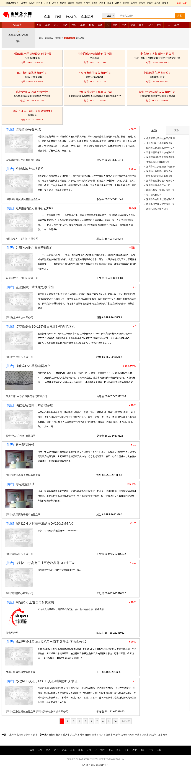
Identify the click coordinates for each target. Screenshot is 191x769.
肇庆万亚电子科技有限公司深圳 (32, 111)
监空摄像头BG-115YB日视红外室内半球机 (45, 326)
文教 (115, 25)
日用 (100, 25)
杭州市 (63, 3)
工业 (47, 25)
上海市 (24, 3)
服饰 (91, 25)
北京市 (32, 3)
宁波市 (150, 3)
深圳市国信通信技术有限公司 (160, 180)
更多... (177, 130)
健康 (132, 25)
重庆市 (71, 3)
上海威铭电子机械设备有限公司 (32, 53)
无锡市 (165, 3)
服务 (141, 25)
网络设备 (79, 38)
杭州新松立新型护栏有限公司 (160, 204)
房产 (65, 25)
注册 (185, 3)
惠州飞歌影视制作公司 (157, 208)
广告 (167, 25)
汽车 (74, 25)
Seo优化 (71, 16)
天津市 (102, 3)
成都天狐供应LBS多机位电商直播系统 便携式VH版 (51, 641)
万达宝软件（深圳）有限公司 (22, 238)
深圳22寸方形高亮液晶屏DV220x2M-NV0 (44, 523)
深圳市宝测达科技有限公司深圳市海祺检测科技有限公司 (37, 711)
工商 (82, 25)
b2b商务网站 (88, 765)
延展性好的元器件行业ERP (34, 208)
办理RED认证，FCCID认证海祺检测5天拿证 (46, 681)
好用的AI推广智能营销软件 (34, 247)
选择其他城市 (12, 3)
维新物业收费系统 (28, 129)
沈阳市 (134, 3)
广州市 (47, 3)
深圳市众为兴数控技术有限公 (160, 166)
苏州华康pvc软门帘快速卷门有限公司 (26, 396)
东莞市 (158, 3)
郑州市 (118, 3)
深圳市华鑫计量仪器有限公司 (160, 199)
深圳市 (39, 3)
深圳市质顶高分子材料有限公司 (23, 475)
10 (115, 721)
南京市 (110, 3)
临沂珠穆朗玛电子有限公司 (159, 176)
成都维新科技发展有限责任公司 (23, 160)
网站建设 (48, 38)
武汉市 (79, 3)
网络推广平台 (102, 765)
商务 (159, 25)
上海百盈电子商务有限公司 (95, 72)
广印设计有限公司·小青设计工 (32, 92)
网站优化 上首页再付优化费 (35, 602)
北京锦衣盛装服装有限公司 (157, 53)
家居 (56, 25)
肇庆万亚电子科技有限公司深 (160, 138)
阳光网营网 (12, 632)
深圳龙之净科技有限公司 (19, 317)
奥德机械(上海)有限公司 (158, 162)
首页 (38, 25)
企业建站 (87, 16)
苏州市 (87, 3)
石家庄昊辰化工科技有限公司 (160, 152)
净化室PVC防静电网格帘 (33, 366)
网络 (41, 38)
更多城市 (162, 734)
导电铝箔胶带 (25, 444)
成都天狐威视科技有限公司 (21, 672)
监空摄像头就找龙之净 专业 (35, 287)
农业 (150, 25)
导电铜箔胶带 (25, 484)
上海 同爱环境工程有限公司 (94, 92)
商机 (58, 16)
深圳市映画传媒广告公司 (158, 185)
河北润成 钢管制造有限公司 (94, 53)
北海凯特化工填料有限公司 (159, 143)
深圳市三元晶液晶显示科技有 (160, 148)
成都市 (55, 3)
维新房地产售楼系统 (30, 169)
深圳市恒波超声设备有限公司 (157, 92)
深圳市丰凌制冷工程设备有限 (160, 157)
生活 (124, 25)
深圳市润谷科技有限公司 (19, 554)
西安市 (95, 3)
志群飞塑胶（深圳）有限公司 (160, 190)
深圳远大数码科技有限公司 (159, 171)
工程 (176, 25)
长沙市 (126, 3)
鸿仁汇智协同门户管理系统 (34, 405)
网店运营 (69, 38)
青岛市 (142, 3)
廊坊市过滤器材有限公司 (32, 72)
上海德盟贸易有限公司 (157, 72)
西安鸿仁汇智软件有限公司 (21, 435)
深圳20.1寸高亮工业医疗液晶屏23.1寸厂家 (45, 563)
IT (108, 25)
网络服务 (59, 38)
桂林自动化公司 (154, 194)
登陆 (179, 3)
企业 (47, 16)
